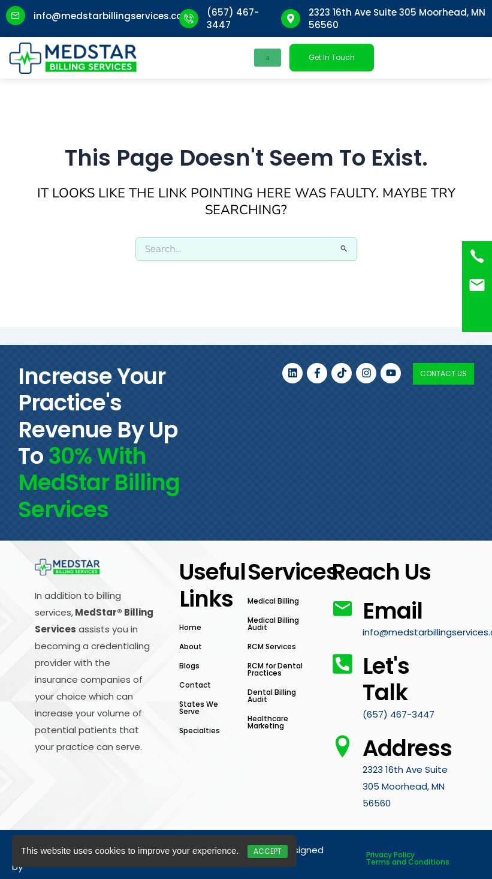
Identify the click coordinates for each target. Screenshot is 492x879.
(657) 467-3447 (398, 714)
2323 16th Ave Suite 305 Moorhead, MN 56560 (405, 786)
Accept (267, 851)
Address (407, 748)
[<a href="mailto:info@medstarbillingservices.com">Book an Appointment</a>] (477, 285)
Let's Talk (386, 679)
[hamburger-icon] (267, 58)
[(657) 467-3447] (477, 256)
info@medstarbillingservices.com (113, 16)
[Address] (342, 746)
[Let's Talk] (342, 664)
